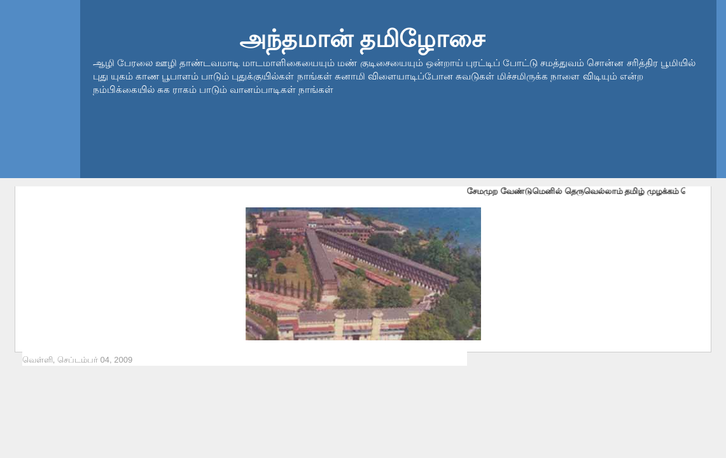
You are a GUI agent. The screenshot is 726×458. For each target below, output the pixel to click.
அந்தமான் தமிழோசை (362, 38)
